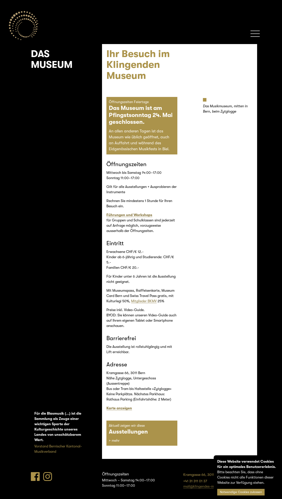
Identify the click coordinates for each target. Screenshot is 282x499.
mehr (116, 441)
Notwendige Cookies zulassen (241, 492)
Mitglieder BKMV (144, 301)
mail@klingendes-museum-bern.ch (210, 486)
